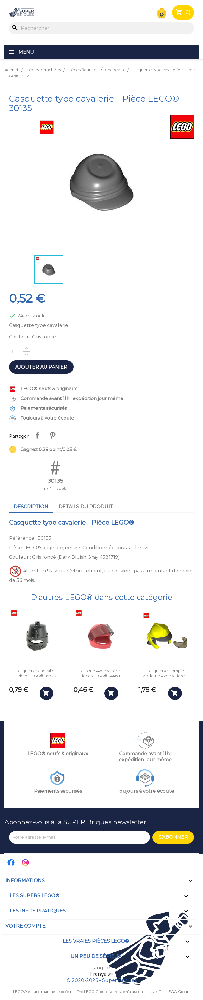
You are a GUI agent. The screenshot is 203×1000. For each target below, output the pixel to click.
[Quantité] (16, 351)
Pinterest (53, 435)
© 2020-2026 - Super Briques (102, 980)
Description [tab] (31, 507)
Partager (37, 435)
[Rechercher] (101, 28)
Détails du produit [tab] (86, 507)
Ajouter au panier (41, 367)
